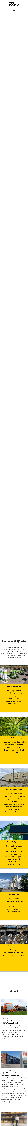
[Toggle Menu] (14, 11)
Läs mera (6, 1046)
